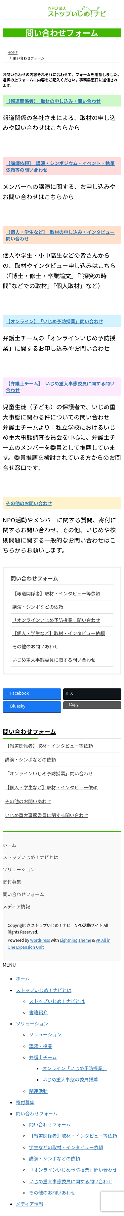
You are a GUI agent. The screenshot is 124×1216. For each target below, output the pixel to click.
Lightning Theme (75, 940)
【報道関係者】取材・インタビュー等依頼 (56, 593)
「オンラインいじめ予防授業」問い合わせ (56, 620)
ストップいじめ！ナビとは (30, 857)
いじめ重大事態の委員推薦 (70, 1079)
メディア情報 (16, 906)
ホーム (10, 845)
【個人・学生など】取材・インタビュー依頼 (58, 633)
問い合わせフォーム (34, 578)
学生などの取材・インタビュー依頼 (66, 1147)
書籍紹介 (38, 1012)
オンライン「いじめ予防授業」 (74, 1068)
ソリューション (19, 869)
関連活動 (38, 1091)
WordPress (40, 940)
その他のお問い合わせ (29, 503)
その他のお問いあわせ (35, 646)
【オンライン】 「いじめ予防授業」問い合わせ (54, 321)
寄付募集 (12, 881)
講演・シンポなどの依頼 (37, 606)
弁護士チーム (43, 1057)
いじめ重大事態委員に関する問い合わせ (54, 659)
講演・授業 (40, 1046)
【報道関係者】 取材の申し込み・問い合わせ (53, 101)
